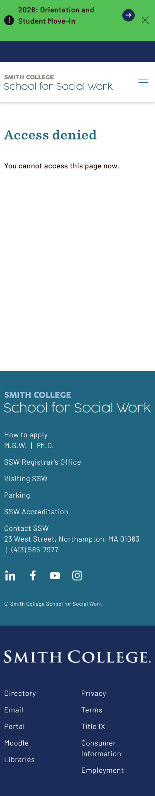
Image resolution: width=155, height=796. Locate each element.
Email (13, 709)
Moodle (16, 742)
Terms (92, 709)
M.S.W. (15, 445)
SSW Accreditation (36, 511)
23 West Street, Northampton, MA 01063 (72, 538)
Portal (14, 726)
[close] (145, 20)
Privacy (94, 693)
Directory (20, 693)
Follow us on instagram (77, 575)
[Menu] (143, 82)
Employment (102, 769)
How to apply (26, 434)
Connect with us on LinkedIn (10, 575)
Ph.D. (45, 445)
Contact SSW (26, 527)
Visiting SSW (26, 478)
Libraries (19, 759)
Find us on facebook (32, 575)
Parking (17, 494)
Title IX (93, 726)
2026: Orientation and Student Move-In (56, 15)
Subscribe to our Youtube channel (55, 575)
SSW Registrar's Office (42, 461)
